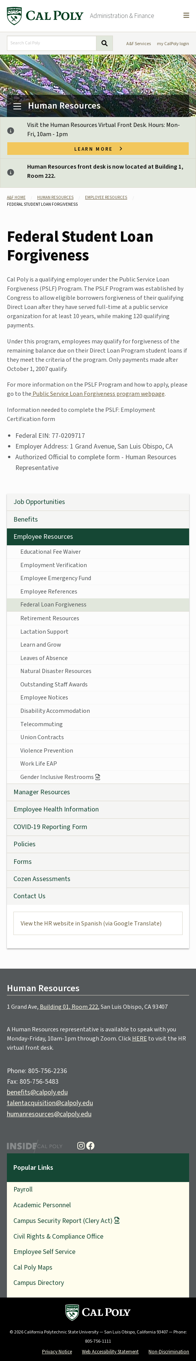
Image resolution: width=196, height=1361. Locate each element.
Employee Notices (44, 697)
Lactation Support (44, 632)
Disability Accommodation (55, 711)
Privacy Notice (57, 1351)
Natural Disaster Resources (55, 671)
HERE (139, 1038)
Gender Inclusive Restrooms (57, 777)
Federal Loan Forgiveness (53, 604)
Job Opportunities (39, 502)
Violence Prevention (46, 750)
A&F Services (138, 44)
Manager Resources (41, 792)
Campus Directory (38, 1283)
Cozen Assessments (41, 879)
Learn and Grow (40, 645)
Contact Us (29, 896)
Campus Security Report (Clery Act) (63, 1221)
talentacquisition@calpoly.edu (50, 1103)
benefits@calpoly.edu (37, 1092)
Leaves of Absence (44, 658)
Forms (22, 862)
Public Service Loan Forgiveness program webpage (98, 394)
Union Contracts (42, 737)
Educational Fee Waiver (50, 552)
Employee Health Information (56, 809)
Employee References (48, 591)
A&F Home (16, 197)
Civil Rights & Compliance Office (58, 1236)
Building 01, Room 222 (69, 1007)
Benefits (25, 519)
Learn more (98, 148)
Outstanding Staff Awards (54, 684)
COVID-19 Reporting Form (50, 827)
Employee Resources (106, 197)
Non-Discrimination (169, 1351)
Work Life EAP (38, 763)
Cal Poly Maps (32, 1267)
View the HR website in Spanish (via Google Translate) (91, 923)
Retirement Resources (49, 618)
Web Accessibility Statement (110, 1351)
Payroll (23, 1189)
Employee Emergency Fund (55, 578)
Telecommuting (41, 724)
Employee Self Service (44, 1252)
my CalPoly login (173, 44)
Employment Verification (53, 565)
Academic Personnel (42, 1205)
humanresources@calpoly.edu (49, 1114)
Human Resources (64, 105)
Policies (24, 844)
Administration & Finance (122, 16)
